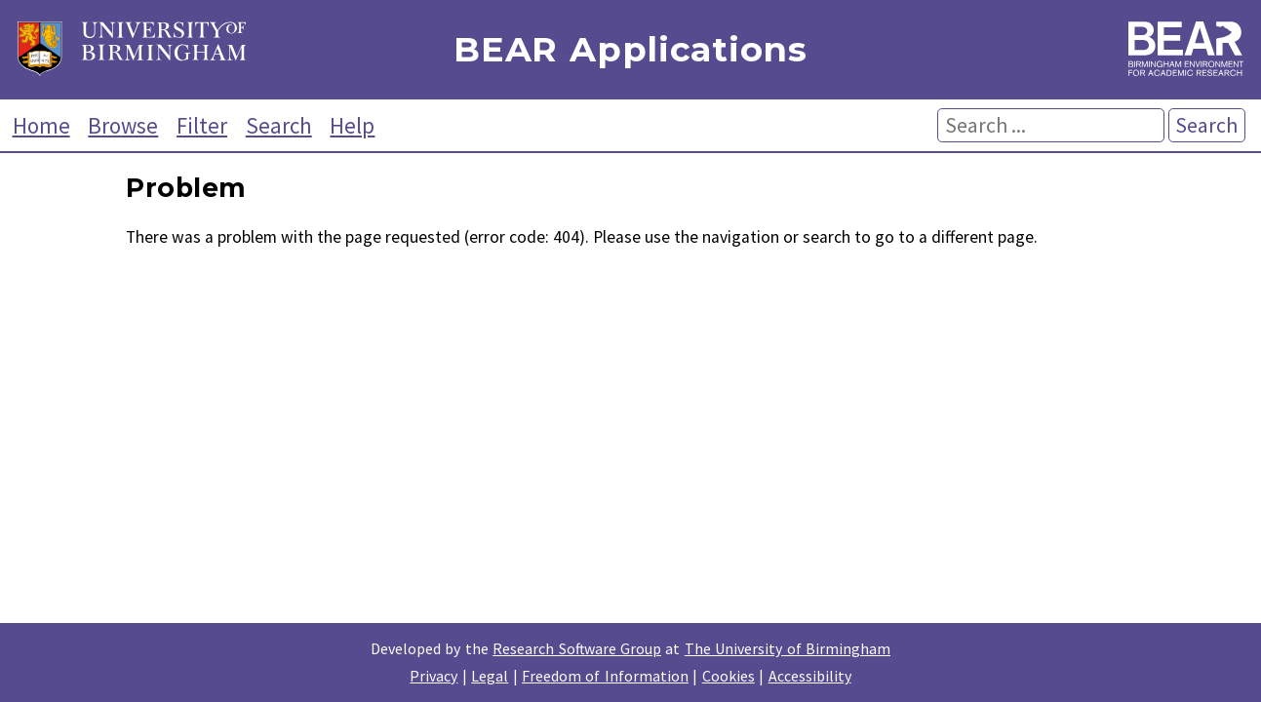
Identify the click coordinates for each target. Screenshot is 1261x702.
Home (41, 125)
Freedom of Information (605, 675)
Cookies (728, 675)
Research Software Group (577, 648)
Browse (123, 125)
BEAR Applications (630, 50)
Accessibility (809, 675)
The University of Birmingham (787, 648)
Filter (202, 125)
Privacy (433, 675)
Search (279, 125)
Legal (489, 675)
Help (352, 125)
